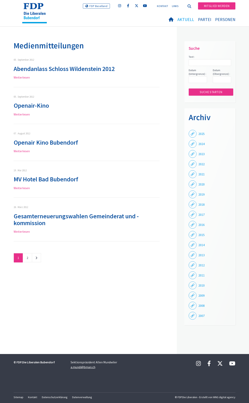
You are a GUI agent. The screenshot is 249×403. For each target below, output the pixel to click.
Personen (225, 19)
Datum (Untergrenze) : (197, 72)
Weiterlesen (22, 77)
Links (175, 6)
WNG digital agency (224, 397)
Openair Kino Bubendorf (46, 142)
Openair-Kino (31, 105)
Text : (192, 57)
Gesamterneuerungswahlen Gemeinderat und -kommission (76, 219)
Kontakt (162, 6)
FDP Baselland (98, 6)
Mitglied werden (217, 6)
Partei (204, 19)
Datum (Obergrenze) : (221, 72)
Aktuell (185, 19)
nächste (36, 258)
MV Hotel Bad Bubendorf (46, 179)
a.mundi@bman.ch (83, 367)
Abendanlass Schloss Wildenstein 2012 (64, 69)
